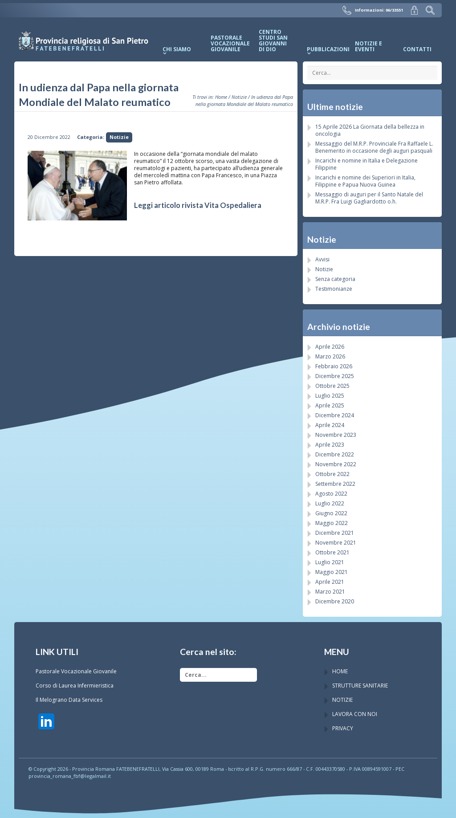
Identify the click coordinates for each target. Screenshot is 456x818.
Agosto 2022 (331, 493)
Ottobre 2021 (332, 552)
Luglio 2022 (329, 503)
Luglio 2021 (329, 562)
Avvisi (322, 259)
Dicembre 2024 (334, 415)
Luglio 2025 (329, 395)
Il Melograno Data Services (69, 699)
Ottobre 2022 (332, 473)
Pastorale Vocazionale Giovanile (76, 671)
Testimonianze (333, 288)
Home (221, 96)
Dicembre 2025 (334, 375)
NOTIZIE (342, 699)
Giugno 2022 (331, 513)
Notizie (239, 96)
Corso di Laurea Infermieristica (75, 685)
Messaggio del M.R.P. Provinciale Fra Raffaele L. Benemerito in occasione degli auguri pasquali (374, 146)
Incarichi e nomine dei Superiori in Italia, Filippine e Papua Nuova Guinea (365, 180)
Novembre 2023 (335, 434)
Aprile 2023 (329, 444)
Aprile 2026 (329, 346)
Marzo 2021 (330, 591)
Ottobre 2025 (332, 385)
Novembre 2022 (335, 464)
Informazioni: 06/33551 (374, 10)
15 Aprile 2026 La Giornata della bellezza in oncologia (369, 129)
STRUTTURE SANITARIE (360, 685)
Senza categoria (335, 278)
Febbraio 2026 (333, 366)
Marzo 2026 (330, 356)
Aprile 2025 (329, 405)
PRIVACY (342, 728)
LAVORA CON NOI (354, 713)
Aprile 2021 (329, 581)
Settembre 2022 (335, 483)
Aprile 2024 (329, 424)
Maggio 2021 (331, 571)
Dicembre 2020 (334, 601)
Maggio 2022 (331, 522)
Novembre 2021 (335, 542)
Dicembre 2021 (334, 532)
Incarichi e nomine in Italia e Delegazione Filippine (366, 163)
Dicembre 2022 (334, 454)
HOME (340, 671)
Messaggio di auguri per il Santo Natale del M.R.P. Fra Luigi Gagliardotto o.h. (369, 197)
